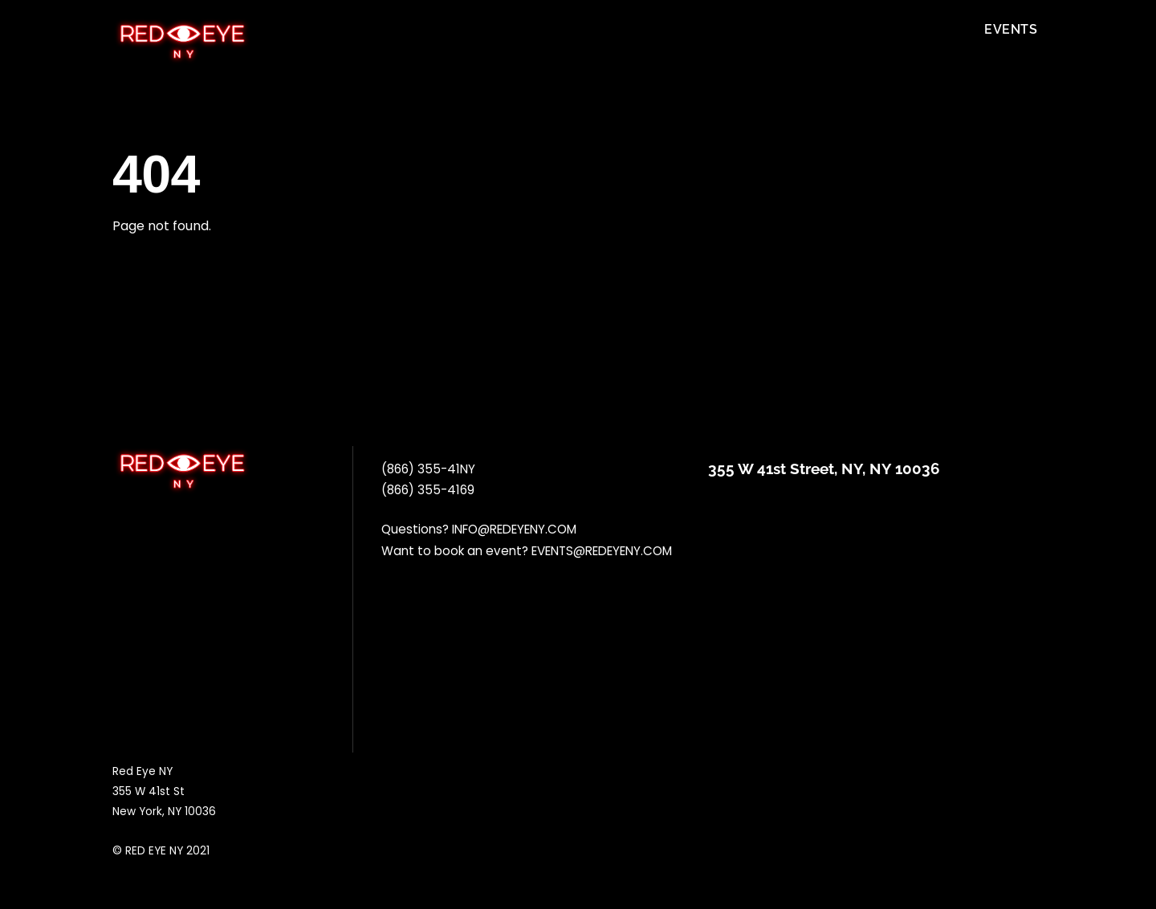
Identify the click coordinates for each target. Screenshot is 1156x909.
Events (1010, 29)
